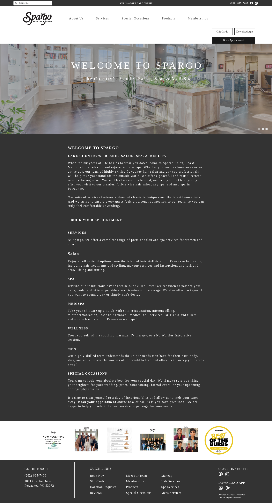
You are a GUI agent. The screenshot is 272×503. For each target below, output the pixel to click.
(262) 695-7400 (239, 3)
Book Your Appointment (96, 220)
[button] (260, 129)
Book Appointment (233, 22)
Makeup (166, 475)
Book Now (97, 475)
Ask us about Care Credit (136, 3)
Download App (244, 13)
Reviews (96, 492)
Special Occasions (128, 18)
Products (161, 18)
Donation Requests (103, 487)
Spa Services (170, 487)
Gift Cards (222, 13)
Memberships (190, 18)
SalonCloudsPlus (237, 494)
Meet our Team (136, 475)
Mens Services (171, 492)
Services (95, 18)
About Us (69, 18)
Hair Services (170, 481)
